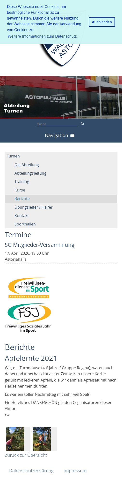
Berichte (22, 198)
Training (21, 181)
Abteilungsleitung (30, 173)
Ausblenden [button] (102, 22)
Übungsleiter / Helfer (33, 207)
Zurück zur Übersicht (26, 455)
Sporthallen (25, 224)
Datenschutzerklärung (32, 470)
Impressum (75, 470)
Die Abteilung (26, 164)
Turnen (13, 156)
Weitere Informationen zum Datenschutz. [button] (43, 36)
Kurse (19, 190)
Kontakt (21, 215)
